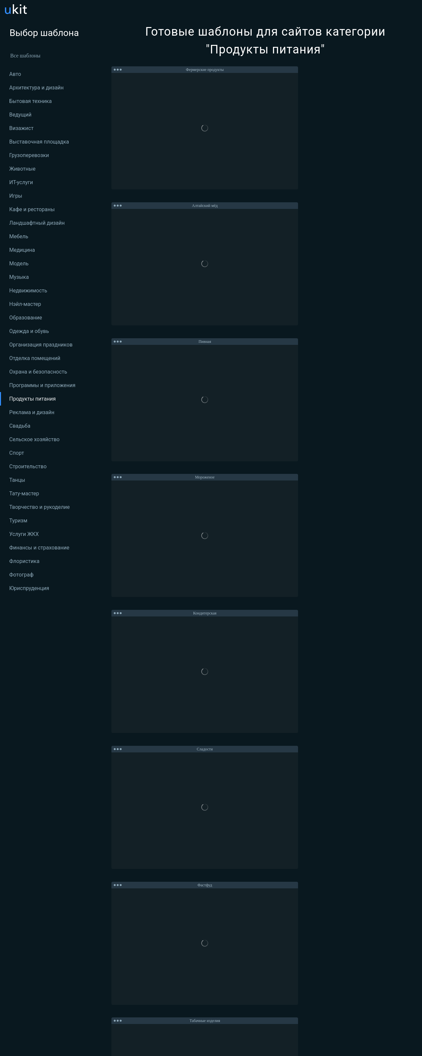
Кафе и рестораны (32, 209)
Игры (15, 196)
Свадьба (19, 426)
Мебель (18, 236)
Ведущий (20, 115)
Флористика (24, 561)
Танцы (17, 480)
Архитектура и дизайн (36, 87)
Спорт (16, 453)
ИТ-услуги (21, 182)
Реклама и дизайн (31, 412)
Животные (22, 169)
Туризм (18, 520)
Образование (25, 317)
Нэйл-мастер (25, 304)
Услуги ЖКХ (24, 534)
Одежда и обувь (29, 331)
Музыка (19, 277)
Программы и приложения (42, 385)
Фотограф (21, 575)
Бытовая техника (30, 101)
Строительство (27, 466)
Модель (19, 263)
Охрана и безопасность (38, 372)
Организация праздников (41, 345)
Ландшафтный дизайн (37, 223)
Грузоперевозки (29, 155)
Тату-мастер (24, 493)
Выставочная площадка (39, 142)
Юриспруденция (29, 588)
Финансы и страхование (39, 547)
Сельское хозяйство (34, 439)
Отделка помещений (34, 358)
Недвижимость (28, 290)
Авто (15, 74)
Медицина (22, 250)
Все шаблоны (25, 55)
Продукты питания (32, 399)
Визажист (21, 128)
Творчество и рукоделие (39, 507)
